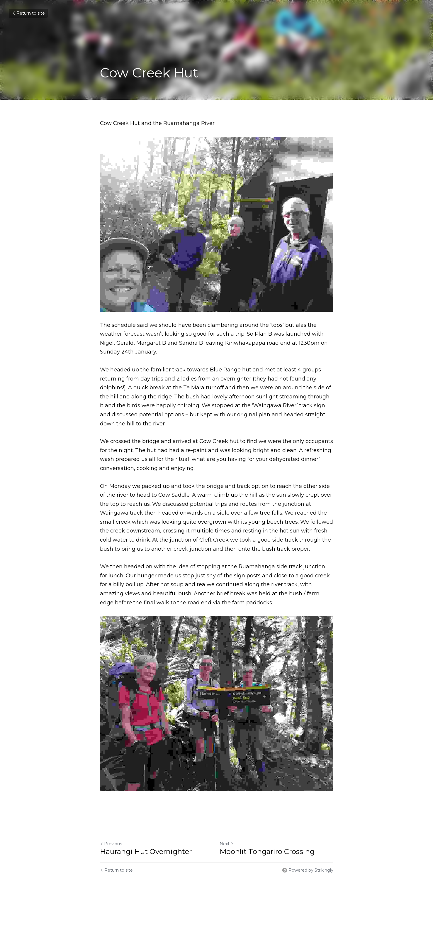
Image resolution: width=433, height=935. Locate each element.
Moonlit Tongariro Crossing (267, 851)
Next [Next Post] (227, 843)
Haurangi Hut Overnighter (146, 851)
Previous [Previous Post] (111, 843)
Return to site (28, 13)
